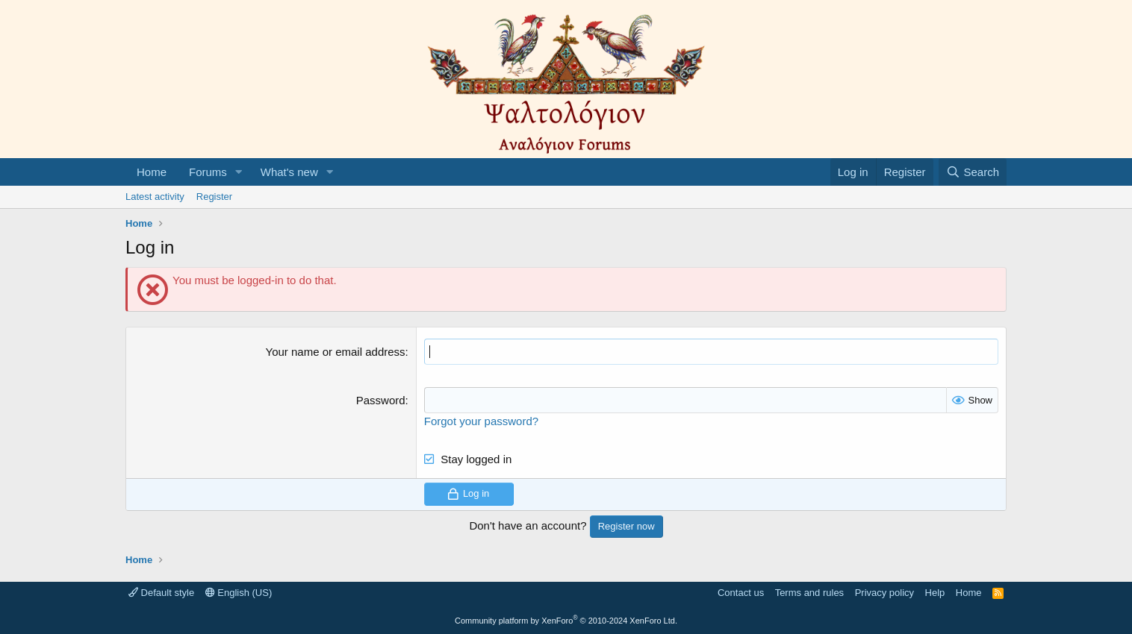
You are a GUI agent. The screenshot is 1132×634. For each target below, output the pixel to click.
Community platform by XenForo (566, 620)
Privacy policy (884, 592)
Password (380, 400)
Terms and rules (809, 592)
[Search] (973, 172)
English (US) (239, 592)
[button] (238, 172)
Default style (161, 592)
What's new (289, 172)
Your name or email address (335, 351)
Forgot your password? (481, 421)
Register (214, 196)
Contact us (741, 592)
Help (935, 592)
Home (152, 172)
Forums (208, 172)
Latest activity (154, 196)
